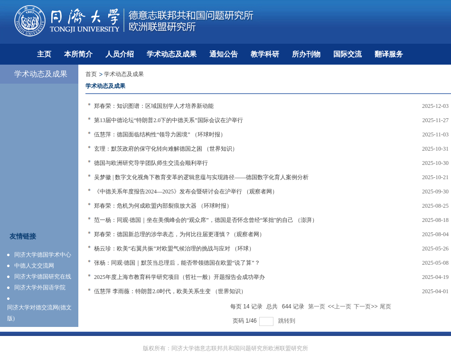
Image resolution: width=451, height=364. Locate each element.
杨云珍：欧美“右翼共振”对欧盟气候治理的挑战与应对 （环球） (174, 248)
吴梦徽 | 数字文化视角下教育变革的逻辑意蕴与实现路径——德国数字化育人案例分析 (201, 177)
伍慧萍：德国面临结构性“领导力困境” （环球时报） (160, 134)
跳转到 (287, 320)
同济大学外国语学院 (40, 287)
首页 (91, 74)
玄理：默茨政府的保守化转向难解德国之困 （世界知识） (166, 148)
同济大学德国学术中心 (42, 254)
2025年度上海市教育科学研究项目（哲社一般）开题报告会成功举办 (179, 277)
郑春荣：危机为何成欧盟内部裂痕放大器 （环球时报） (163, 205)
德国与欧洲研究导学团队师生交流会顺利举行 (151, 163)
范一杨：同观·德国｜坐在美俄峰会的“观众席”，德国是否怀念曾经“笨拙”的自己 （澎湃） (206, 220)
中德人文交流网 (34, 265)
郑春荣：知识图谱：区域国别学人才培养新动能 (154, 106)
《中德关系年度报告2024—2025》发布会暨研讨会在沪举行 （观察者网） (186, 191)
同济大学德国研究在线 (42, 276)
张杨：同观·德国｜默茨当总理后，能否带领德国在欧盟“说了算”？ (177, 262)
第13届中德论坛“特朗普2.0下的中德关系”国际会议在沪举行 (168, 120)
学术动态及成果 (124, 74)
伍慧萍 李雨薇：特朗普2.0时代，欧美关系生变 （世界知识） (170, 291)
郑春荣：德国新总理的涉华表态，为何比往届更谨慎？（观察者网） (179, 234)
